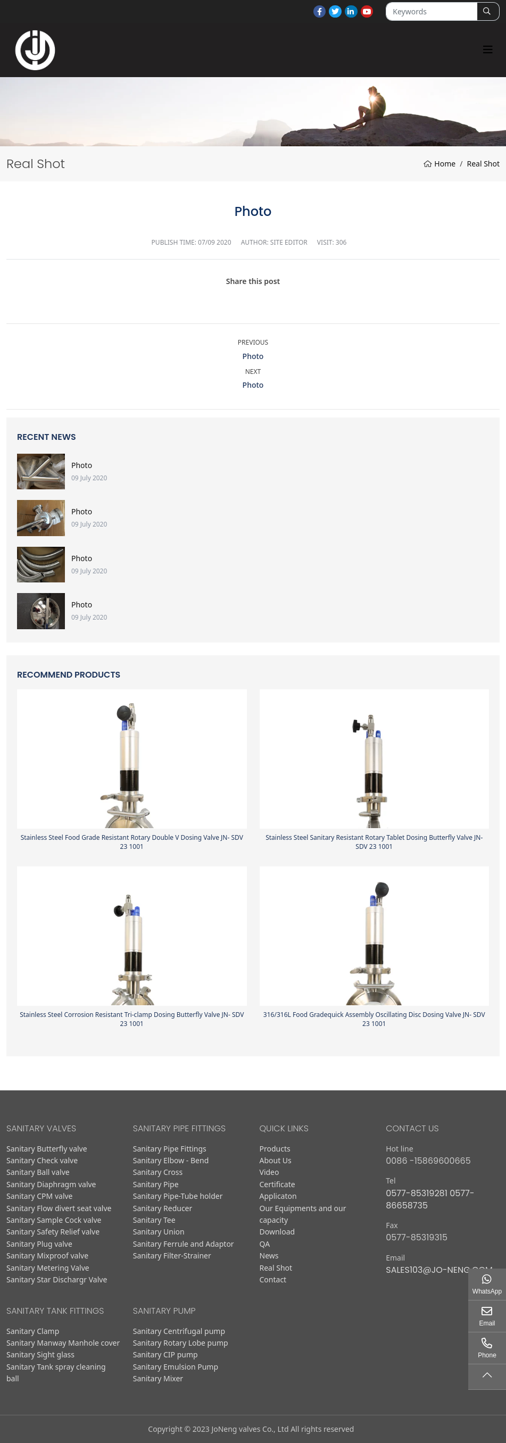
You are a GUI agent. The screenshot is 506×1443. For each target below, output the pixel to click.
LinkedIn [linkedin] (351, 11)
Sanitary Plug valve (39, 1244)
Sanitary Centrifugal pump (179, 1331)
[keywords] (431, 11)
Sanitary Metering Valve (47, 1268)
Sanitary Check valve (42, 1160)
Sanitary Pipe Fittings (169, 1149)
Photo (253, 356)
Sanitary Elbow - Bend (171, 1160)
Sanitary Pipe (156, 1184)
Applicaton (278, 1196)
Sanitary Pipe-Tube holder (178, 1196)
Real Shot (276, 1268)
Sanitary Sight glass (40, 1354)
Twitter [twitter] (335, 11)
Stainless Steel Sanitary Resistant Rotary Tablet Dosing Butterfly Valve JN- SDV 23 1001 (374, 842)
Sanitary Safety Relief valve (52, 1232)
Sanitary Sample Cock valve (53, 1220)
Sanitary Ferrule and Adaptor (183, 1244)
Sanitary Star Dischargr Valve (56, 1279)
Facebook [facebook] (319, 11)
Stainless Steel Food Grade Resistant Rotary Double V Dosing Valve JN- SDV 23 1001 (132, 842)
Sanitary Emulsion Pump (175, 1367)
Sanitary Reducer (163, 1208)
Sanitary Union (159, 1232)
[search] (488, 11)
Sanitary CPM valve (39, 1196)
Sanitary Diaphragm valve (51, 1184)
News (269, 1255)
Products (275, 1149)
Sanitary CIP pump (165, 1354)
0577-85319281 (416, 1193)
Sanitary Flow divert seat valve (58, 1208)
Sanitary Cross (158, 1172)
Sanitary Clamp (32, 1331)
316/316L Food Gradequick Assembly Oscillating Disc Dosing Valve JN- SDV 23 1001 (374, 1019)
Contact (273, 1279)
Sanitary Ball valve (38, 1172)
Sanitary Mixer (158, 1378)
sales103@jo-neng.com (439, 1270)
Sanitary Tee (154, 1220)
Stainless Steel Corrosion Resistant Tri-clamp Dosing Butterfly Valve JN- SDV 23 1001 (132, 1019)
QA (265, 1244)
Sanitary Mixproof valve (47, 1255)
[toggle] (488, 50)
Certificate (277, 1184)
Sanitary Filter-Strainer (172, 1255)
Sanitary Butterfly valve (46, 1149)
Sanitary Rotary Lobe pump (180, 1343)
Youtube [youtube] (367, 11)
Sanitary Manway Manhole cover (63, 1343)
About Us (276, 1160)
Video (269, 1172)
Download (277, 1232)
